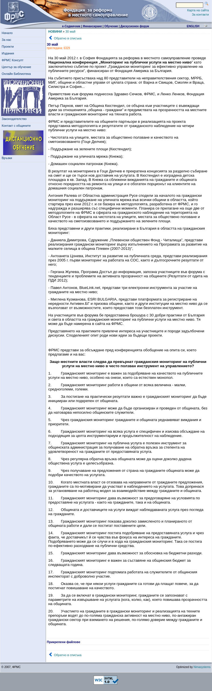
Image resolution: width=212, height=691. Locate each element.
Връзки (8, 158)
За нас (7, 39)
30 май (70, 31)
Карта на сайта (198, 10)
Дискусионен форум (134, 26)
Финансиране (92, 26)
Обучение (111, 26)
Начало (7, 33)
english (193, 26)
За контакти (200, 14)
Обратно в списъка (67, 38)
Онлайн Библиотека (16, 73)
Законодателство (14, 119)
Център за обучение (17, 67)
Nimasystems (202, 667)
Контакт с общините (16, 125)
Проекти (9, 46)
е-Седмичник (71, 26)
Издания (9, 53)
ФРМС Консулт (13, 60)
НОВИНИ (55, 31)
